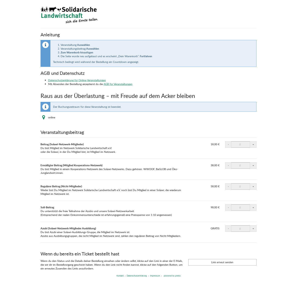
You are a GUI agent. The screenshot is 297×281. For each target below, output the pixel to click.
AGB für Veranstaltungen (118, 84)
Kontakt (120, 275)
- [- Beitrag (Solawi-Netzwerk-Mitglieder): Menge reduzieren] (228, 144)
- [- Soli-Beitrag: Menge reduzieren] (228, 207)
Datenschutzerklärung (137, 275)
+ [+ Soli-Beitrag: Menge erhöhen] (253, 207)
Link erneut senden (222, 262)
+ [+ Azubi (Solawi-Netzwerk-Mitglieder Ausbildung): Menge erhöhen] (253, 228)
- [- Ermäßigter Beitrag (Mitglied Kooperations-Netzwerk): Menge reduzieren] (228, 165)
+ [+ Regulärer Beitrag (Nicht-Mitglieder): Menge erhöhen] (253, 186)
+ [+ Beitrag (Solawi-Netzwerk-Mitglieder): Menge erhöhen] (253, 144)
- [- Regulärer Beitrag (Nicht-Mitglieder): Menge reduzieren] (228, 186)
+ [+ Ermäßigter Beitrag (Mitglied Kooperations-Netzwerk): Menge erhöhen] (253, 165)
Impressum (155, 275)
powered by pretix (172, 275)
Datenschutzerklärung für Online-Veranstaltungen (77, 80)
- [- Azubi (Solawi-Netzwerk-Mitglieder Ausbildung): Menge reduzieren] (228, 228)
